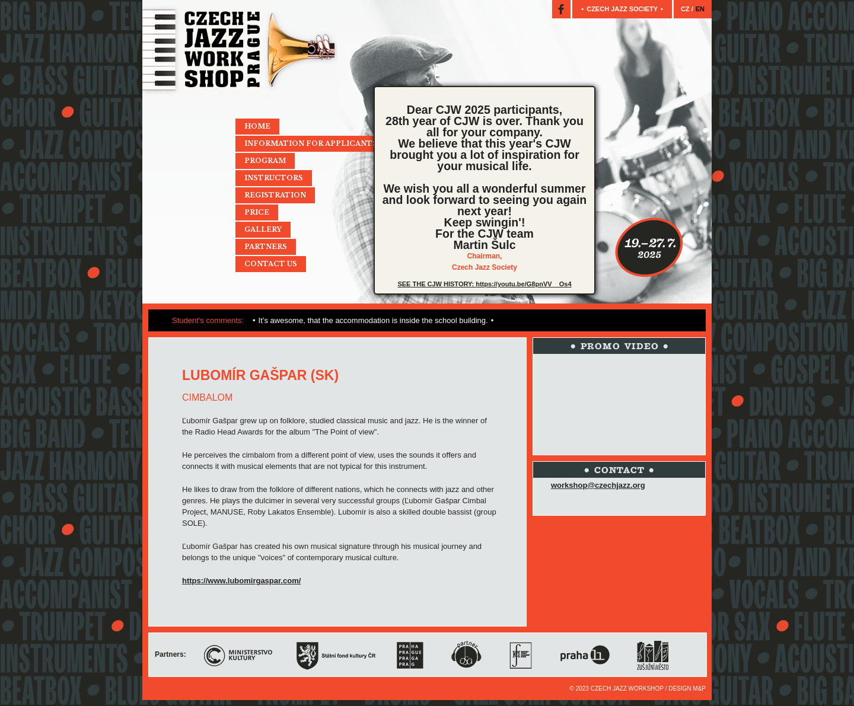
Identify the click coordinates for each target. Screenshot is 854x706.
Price (256, 212)
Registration (275, 195)
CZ (686, 8)
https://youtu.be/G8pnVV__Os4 (523, 283)
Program (265, 160)
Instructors (273, 178)
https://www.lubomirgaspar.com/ (241, 580)
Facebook (561, 9)
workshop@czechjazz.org (598, 485)
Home (257, 126)
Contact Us (270, 264)
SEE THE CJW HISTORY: (436, 283)
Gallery (263, 229)
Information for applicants (310, 143)
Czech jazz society (622, 8)
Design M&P (687, 688)
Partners (265, 246)
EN (700, 8)
